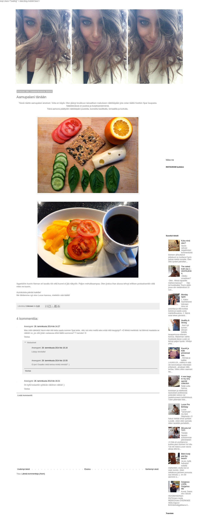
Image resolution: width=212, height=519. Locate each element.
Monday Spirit (184, 296)
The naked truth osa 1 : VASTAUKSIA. (186, 269)
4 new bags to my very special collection (186, 379)
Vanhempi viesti (152, 469)
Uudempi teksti (23, 469)
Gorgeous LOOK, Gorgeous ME (185, 485)
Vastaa (27, 337)
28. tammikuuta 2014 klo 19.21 (47, 381)
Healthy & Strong (185, 321)
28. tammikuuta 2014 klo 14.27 (47, 326)
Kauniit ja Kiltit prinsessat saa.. (185, 351)
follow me (170, 160)
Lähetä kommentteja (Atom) (33, 474)
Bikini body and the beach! (185, 456)
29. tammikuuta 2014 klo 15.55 (55, 360)
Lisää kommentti (24, 395)
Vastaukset (31, 342)
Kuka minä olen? (185, 242)
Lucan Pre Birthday (185, 405)
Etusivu (87, 469)
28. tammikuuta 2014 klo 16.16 (55, 348)
